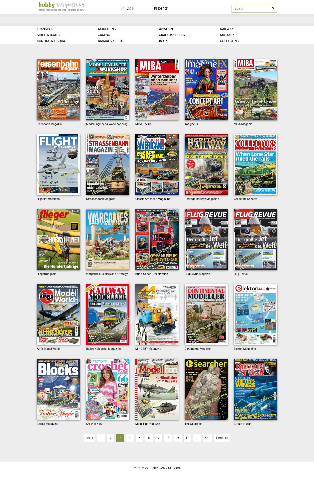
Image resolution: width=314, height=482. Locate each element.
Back (89, 438)
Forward (222, 438)
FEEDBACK (161, 8)
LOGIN (130, 8)
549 (207, 438)
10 (187, 438)
